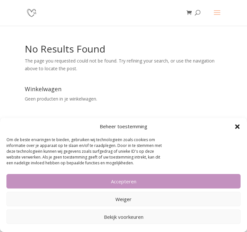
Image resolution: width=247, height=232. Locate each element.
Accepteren (123, 181)
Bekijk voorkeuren (123, 217)
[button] (237, 126)
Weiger (123, 199)
